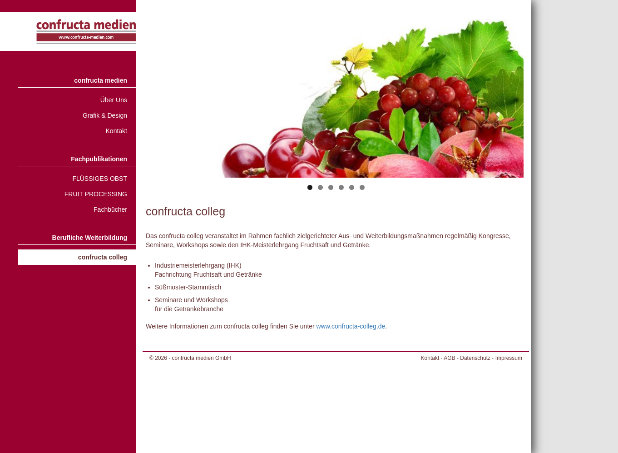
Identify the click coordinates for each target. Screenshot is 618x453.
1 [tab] (309, 187)
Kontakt (116, 130)
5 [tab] (351, 187)
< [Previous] (159, 96)
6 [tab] (362, 187)
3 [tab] (330, 187)
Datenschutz (475, 358)
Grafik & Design (105, 115)
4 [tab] (341, 187)
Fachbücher (110, 209)
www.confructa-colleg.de (351, 326)
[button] (20, 433)
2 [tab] (320, 187)
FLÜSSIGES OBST (99, 178)
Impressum (508, 358)
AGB (449, 358)
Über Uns (113, 100)
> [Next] (512, 96)
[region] (336, 111)
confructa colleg (102, 257)
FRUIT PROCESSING (95, 194)
